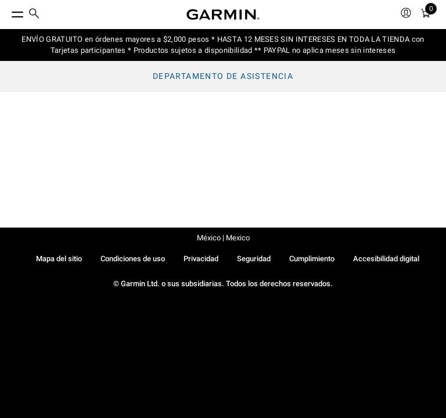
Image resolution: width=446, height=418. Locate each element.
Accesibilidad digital (386, 258)
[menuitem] (34, 15)
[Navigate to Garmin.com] (223, 14)
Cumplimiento (311, 258)
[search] (34, 14)
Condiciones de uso (132, 258)
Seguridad (254, 258)
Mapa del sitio (59, 258)
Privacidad (201, 258)
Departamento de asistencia (223, 76)
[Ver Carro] (425, 15)
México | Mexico (223, 237)
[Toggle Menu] (7, 11)
